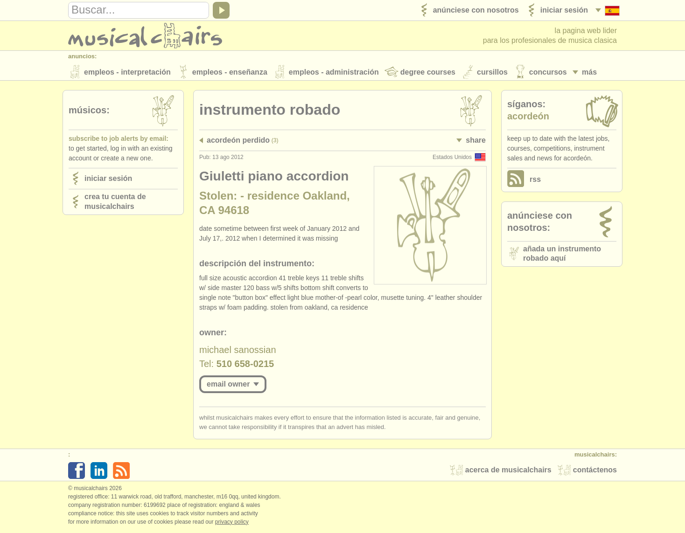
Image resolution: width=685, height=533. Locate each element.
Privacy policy (232, 523)
